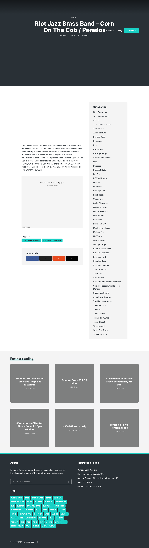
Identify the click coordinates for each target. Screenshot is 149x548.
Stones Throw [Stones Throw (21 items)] (17, 526)
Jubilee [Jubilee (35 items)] (55, 514)
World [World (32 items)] (52, 526)
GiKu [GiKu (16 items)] (45, 510)
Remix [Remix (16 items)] (57, 522)
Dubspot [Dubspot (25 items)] (20, 506)
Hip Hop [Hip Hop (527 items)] (62, 510)
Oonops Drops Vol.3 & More (74, 382)
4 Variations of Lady (74, 426)
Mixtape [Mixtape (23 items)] (42, 518)
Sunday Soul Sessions (87, 470)
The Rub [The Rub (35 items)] (36, 526)
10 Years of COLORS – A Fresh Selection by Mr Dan (119, 381)
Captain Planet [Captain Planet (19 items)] (17, 502)
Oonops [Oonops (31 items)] (59, 518)
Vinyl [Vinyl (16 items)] (44, 526)
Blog (120, 30)
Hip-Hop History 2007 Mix (89, 486)
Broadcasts (93, 30)
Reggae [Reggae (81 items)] (49, 522)
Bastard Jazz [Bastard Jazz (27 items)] (37, 498)
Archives (108, 30)
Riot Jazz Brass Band (48, 145)
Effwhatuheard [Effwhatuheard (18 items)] (33, 506)
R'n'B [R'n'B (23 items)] (35, 522)
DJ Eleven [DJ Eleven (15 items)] (49, 502)
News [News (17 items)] (51, 518)
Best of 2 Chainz (84, 482)
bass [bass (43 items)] (27, 498)
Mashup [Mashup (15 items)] (14, 518)
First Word (26, 170)
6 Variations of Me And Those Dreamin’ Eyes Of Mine (29, 426)
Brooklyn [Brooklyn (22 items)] (58, 498)
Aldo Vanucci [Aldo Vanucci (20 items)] (16, 498)
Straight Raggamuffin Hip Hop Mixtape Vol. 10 (97, 478)
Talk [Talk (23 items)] (28, 526)
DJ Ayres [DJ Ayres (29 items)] (38, 502)
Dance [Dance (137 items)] (29, 502)
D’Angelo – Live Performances (119, 426)
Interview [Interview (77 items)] (38, 514)
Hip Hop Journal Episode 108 (90, 474)
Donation (131, 31)
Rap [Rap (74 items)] (41, 522)
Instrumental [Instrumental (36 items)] (25, 514)
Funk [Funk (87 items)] (38, 510)
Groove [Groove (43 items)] (53, 510)
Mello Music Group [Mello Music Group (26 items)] (28, 518)
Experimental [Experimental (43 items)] (17, 510)
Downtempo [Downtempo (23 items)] (61, 502)
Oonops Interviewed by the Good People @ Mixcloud (30, 381)
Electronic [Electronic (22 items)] (47, 506)
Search (68, 481)
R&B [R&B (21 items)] (28, 522)
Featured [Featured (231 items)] (29, 510)
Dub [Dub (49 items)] (12, 506)
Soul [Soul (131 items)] (64, 522)
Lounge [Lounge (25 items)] (64, 514)
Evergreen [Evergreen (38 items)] (59, 506)
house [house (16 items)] (13, 514)
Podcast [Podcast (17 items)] (14, 522)
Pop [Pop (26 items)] (22, 522)
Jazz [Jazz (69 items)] (47, 514)
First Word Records (31, 240)
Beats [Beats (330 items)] (48, 498)
